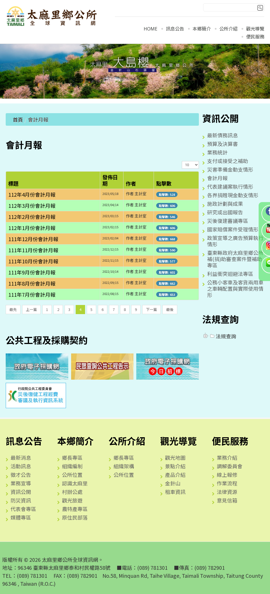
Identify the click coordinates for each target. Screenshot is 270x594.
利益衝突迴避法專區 (230, 273)
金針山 (172, 483)
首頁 (18, 119)
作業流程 (227, 483)
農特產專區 (75, 508)
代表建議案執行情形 (230, 186)
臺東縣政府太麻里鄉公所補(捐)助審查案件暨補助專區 (235, 259)
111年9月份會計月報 (31, 272)
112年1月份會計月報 (31, 227)
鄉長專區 (72, 457)
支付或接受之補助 (227, 160)
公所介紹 (228, 29)
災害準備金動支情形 (230, 169)
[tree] (233, 336)
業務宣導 (21, 483)
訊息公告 (175, 29)
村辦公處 (72, 491)
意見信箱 (227, 500)
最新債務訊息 (222, 135)
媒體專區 (21, 517)
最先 (13, 309)
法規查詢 (222, 336)
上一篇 (31, 309)
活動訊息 (21, 466)
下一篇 (151, 309)
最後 (170, 309)
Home (150, 29)
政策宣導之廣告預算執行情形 (235, 241)
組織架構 (124, 466)
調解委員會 (229, 466)
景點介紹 (175, 466)
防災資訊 (21, 500)
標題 (13, 183)
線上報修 (227, 474)
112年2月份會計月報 (31, 216)
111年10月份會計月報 (33, 261)
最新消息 (21, 457)
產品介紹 (175, 474)
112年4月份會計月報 (31, 194)
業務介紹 (227, 457)
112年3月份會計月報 (31, 205)
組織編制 (72, 466)
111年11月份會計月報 (33, 250)
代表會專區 (23, 508)
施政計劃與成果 (225, 203)
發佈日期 (110, 180)
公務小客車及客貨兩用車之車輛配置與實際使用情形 (235, 288)
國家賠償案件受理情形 (232, 229)
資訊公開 (21, 491)
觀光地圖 (175, 457)
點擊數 (164, 183)
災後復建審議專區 (227, 220)
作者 (131, 183)
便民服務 (255, 37)
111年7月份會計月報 (31, 294)
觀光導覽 (255, 29)
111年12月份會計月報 (33, 239)
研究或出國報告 (225, 212)
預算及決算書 (222, 143)
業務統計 (217, 152)
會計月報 (217, 178)
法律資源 (227, 491)
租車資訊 (175, 491)
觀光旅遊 (72, 500)
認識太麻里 (75, 483)
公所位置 (72, 474)
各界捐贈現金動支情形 (232, 195)
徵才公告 (21, 474)
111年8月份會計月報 (31, 283)
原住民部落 (75, 517)
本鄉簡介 (202, 29)
